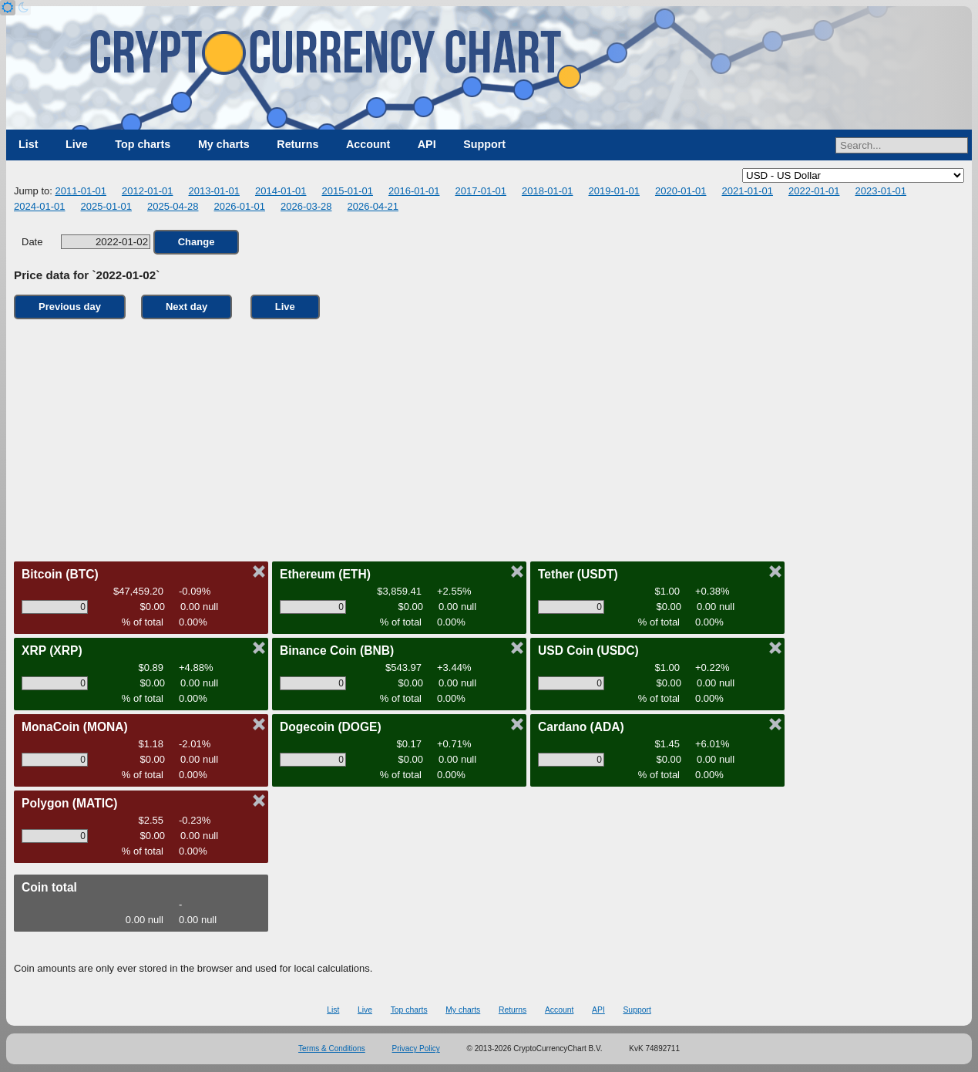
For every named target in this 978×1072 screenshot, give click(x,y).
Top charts (142, 144)
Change (196, 242)
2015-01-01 (347, 191)
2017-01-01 (480, 191)
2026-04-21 (373, 206)
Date (86, 242)
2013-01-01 (214, 191)
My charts (224, 144)
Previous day (70, 306)
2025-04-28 (173, 206)
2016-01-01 (414, 191)
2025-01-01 (107, 206)
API (427, 144)
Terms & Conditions (331, 1048)
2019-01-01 (614, 191)
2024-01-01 (40, 206)
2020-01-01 (681, 191)
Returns (297, 144)
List (28, 144)
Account (368, 144)
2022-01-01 (814, 191)
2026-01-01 (240, 206)
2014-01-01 (281, 191)
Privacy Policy (416, 1048)
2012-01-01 (147, 191)
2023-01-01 (880, 191)
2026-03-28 (306, 206)
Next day (186, 306)
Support (484, 144)
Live (77, 144)
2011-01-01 (80, 191)
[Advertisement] (489, 436)
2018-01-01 (547, 191)
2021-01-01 (747, 191)
